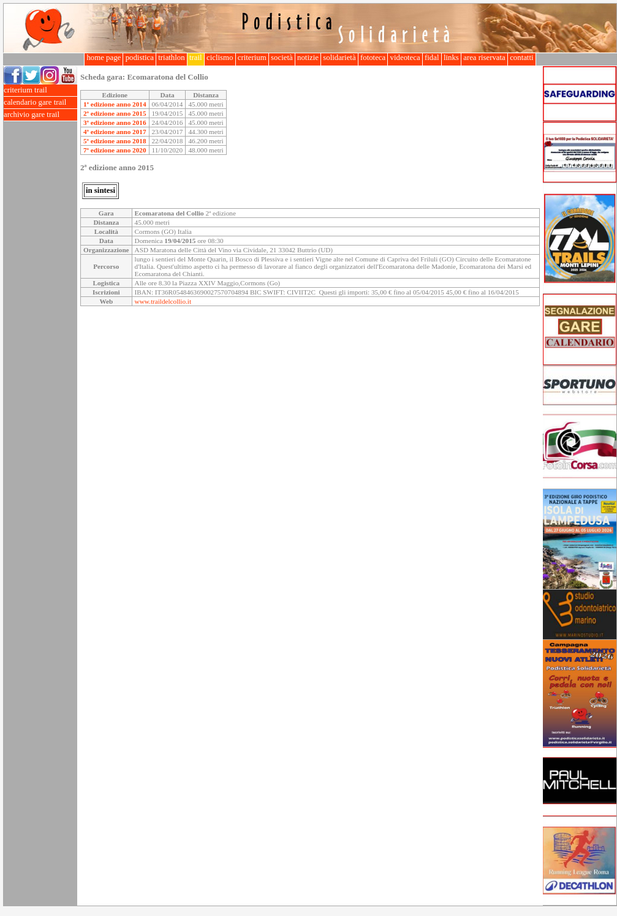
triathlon (171, 57)
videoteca (405, 57)
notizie (307, 57)
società (282, 57)
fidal (432, 57)
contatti (522, 57)
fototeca (373, 57)
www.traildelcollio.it (163, 301)
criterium (252, 57)
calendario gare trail (40, 102)
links (451, 57)
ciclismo (220, 57)
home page (104, 57)
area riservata (484, 57)
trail (195, 57)
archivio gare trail (40, 115)
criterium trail (40, 90)
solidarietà (339, 57)
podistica (139, 57)
